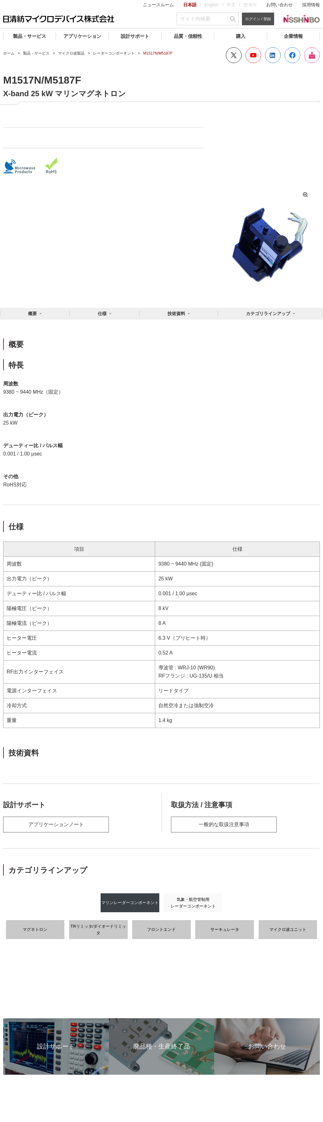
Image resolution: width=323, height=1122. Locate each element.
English (211, 4)
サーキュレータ (224, 929)
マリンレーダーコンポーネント (130, 902)
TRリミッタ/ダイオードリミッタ (98, 929)
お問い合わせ (279, 4)
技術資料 (176, 313)
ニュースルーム (158, 4)
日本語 (190, 4)
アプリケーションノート (56, 824)
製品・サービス (29, 36)
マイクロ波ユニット (287, 929)
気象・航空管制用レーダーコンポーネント (193, 902)
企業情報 (293, 36)
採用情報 (311, 4)
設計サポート (135, 36)
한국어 (250, 4)
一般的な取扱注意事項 (224, 824)
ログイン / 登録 (258, 19)
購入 (240, 36)
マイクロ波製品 (71, 53)
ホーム (9, 53)
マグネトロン (35, 929)
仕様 (102, 313)
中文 (231, 4)
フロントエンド (161, 929)
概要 (32, 313)
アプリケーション (82, 36)
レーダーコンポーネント (114, 53)
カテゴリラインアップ (268, 313)
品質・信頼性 (188, 36)
